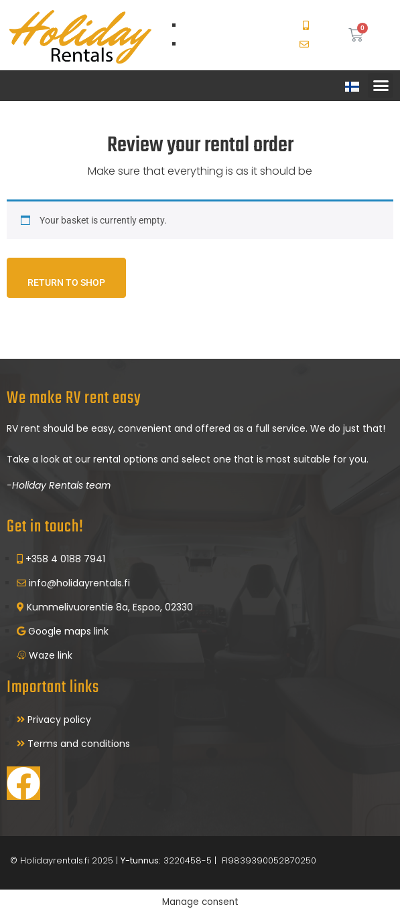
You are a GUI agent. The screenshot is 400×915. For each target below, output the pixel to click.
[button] (380, 85)
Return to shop (66, 282)
